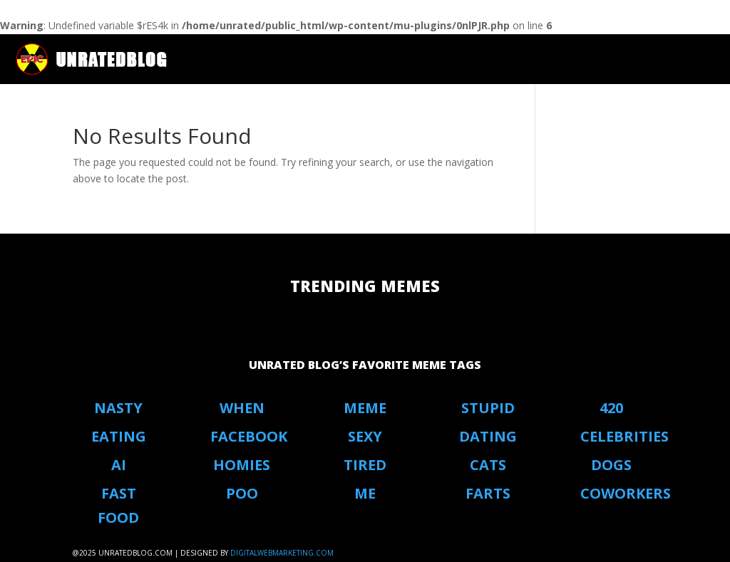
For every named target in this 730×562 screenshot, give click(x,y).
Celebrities (624, 436)
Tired (365, 464)
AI (118, 464)
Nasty (118, 407)
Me (365, 493)
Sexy (365, 436)
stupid (488, 407)
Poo (242, 493)
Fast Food (118, 505)
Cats (488, 464)
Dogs (611, 464)
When (242, 407)
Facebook (248, 436)
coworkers (625, 493)
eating (118, 436)
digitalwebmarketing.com (282, 553)
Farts (488, 493)
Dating (488, 436)
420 (611, 407)
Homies (241, 464)
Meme (365, 407)
